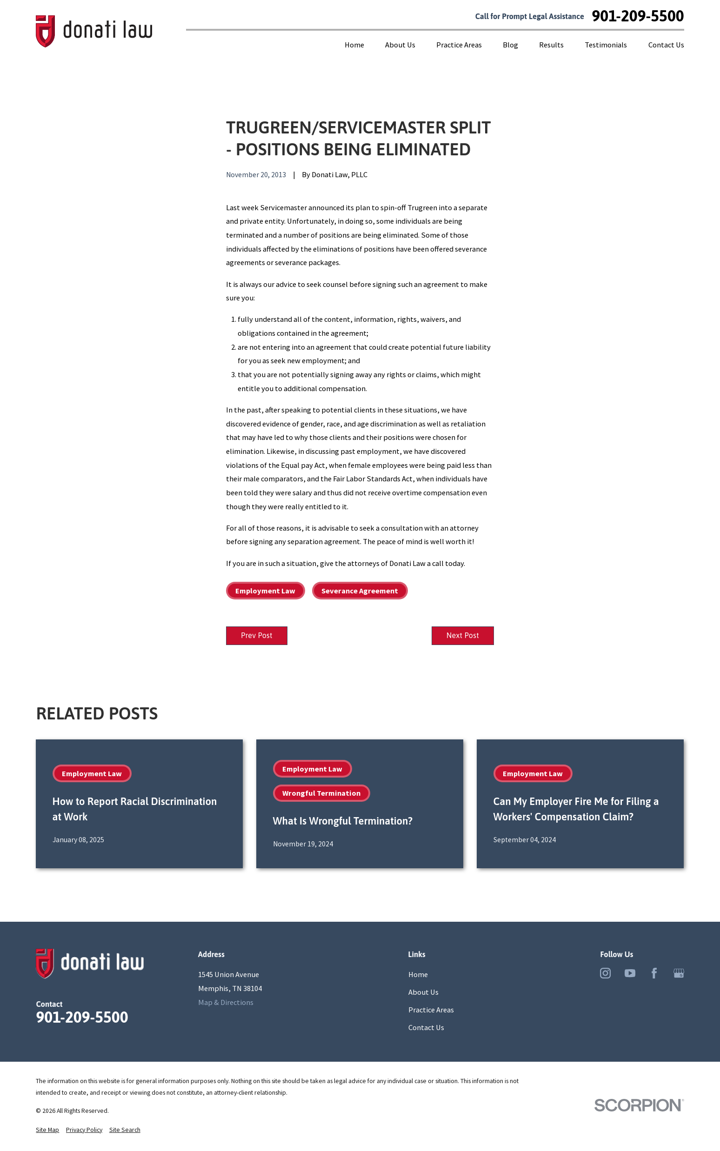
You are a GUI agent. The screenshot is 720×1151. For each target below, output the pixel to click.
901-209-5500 (638, 16)
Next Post (460, 636)
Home (418, 976)
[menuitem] (47, 1131)
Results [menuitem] (551, 44)
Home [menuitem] (354, 44)
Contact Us (426, 1029)
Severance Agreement (359, 590)
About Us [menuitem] (400, 44)
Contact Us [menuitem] (666, 44)
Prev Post (259, 636)
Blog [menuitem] (510, 44)
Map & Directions (225, 1003)
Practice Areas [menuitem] (459, 44)
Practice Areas (431, 1011)
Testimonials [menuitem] (606, 44)
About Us (423, 993)
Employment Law (265, 590)
